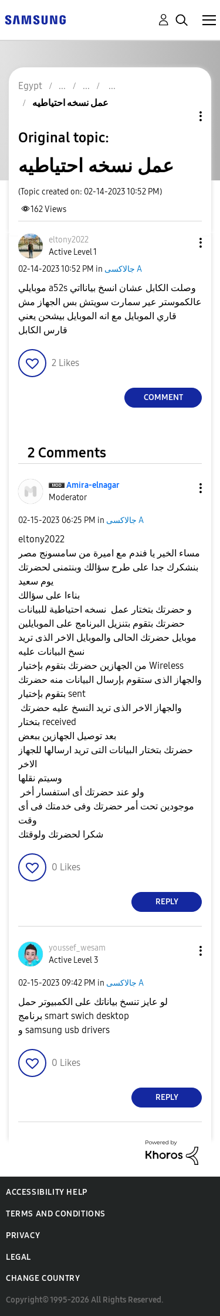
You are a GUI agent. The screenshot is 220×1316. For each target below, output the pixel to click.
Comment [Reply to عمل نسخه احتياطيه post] (163, 397)
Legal (18, 1257)
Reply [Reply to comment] (166, 902)
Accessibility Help (46, 1192)
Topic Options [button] (181, 116)
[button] (181, 243)
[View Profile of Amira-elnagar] (93, 485)
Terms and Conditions (56, 1214)
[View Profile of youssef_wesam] (77, 948)
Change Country (43, 1278)
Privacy (23, 1235)
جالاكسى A (123, 269)
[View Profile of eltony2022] (69, 240)
